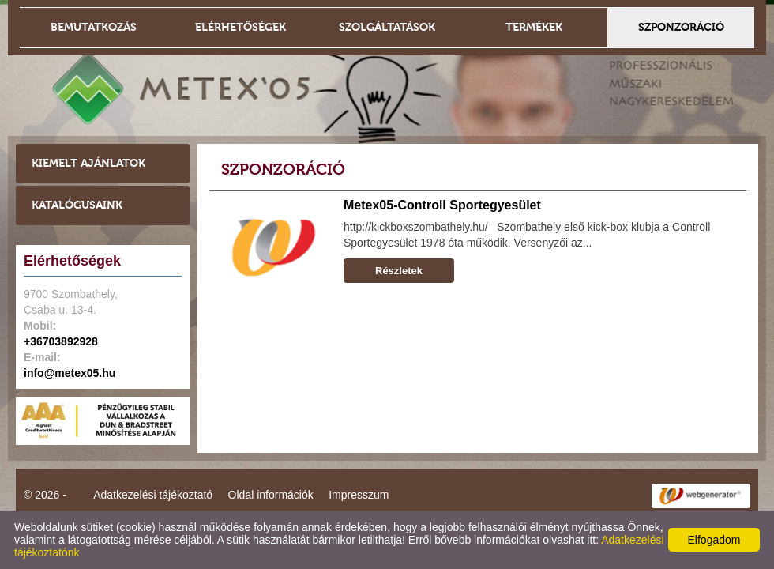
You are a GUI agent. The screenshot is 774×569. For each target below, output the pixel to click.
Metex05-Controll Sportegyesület (442, 205)
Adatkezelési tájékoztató (152, 494)
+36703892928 (61, 341)
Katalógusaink (77, 205)
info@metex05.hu (69, 373)
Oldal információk (271, 494)
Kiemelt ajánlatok (88, 163)
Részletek (399, 271)
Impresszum (359, 494)
